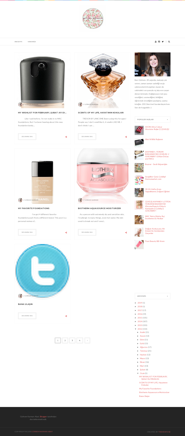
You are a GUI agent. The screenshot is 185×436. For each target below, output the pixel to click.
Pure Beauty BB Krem (154, 241)
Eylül (142, 343)
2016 (140, 314)
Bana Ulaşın (25, 304)
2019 (140, 303)
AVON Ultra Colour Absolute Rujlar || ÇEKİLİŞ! (157, 128)
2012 (140, 329)
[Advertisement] (148, 271)
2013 (140, 325)
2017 (140, 310)
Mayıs (143, 358)
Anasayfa (18, 42)
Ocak (142, 373)
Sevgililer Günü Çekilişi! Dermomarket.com (155, 177)
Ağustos (144, 347)
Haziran (143, 354)
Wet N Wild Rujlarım (154, 139)
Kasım (143, 336)
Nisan (142, 362)
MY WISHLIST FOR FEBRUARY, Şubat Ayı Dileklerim (42, 112)
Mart (142, 366)
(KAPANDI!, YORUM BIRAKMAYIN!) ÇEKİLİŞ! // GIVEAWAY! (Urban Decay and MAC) (157, 155)
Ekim (142, 339)
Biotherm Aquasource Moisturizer (99, 208)
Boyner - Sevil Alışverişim (156, 164)
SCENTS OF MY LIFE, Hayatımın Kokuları (101, 112)
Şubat (143, 369)
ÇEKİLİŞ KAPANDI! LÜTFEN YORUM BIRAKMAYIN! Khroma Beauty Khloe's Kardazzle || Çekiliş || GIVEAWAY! (157, 206)
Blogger (43, 416)
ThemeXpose (164, 432)
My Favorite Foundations (33, 208)
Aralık (142, 332)
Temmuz (144, 351)
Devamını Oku (27, 136)
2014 (140, 321)
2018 (140, 306)
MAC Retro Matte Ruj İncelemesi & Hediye (154, 217)
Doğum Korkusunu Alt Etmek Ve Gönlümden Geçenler (155, 231)
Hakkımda (32, 42)
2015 (140, 317)
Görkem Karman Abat (42, 432)
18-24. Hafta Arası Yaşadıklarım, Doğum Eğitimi (157, 190)
